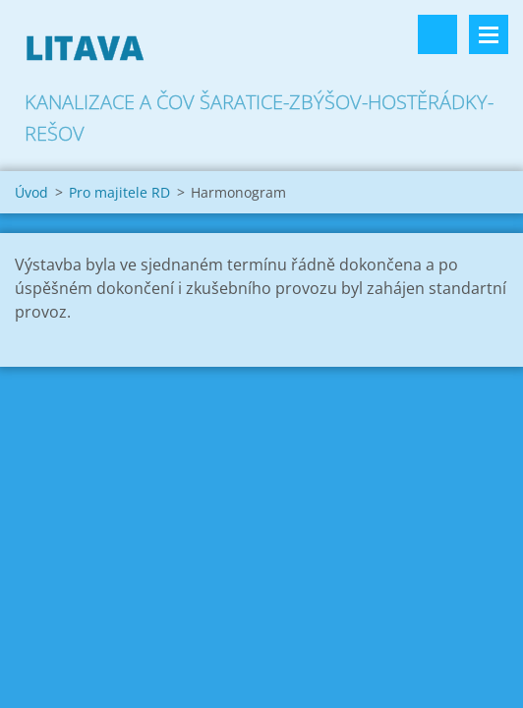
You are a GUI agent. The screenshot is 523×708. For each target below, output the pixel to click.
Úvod (31, 192)
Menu (488, 34)
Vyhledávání (437, 34)
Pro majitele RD (119, 192)
